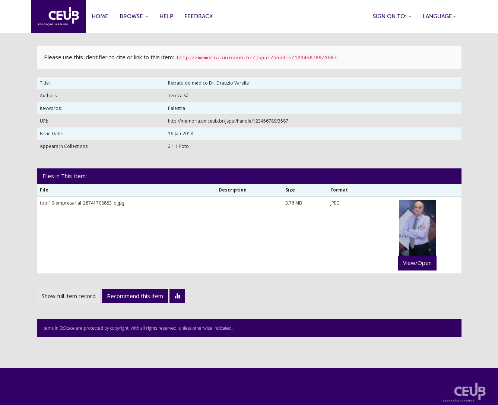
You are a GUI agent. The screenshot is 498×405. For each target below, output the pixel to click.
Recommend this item (135, 296)
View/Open (417, 262)
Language (439, 16)
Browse (134, 16)
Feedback (198, 16)
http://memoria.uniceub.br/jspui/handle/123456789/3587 (228, 121)
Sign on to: (392, 16)
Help (166, 16)
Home (100, 16)
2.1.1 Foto (178, 146)
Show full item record (69, 296)
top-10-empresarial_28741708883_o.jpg (82, 203)
